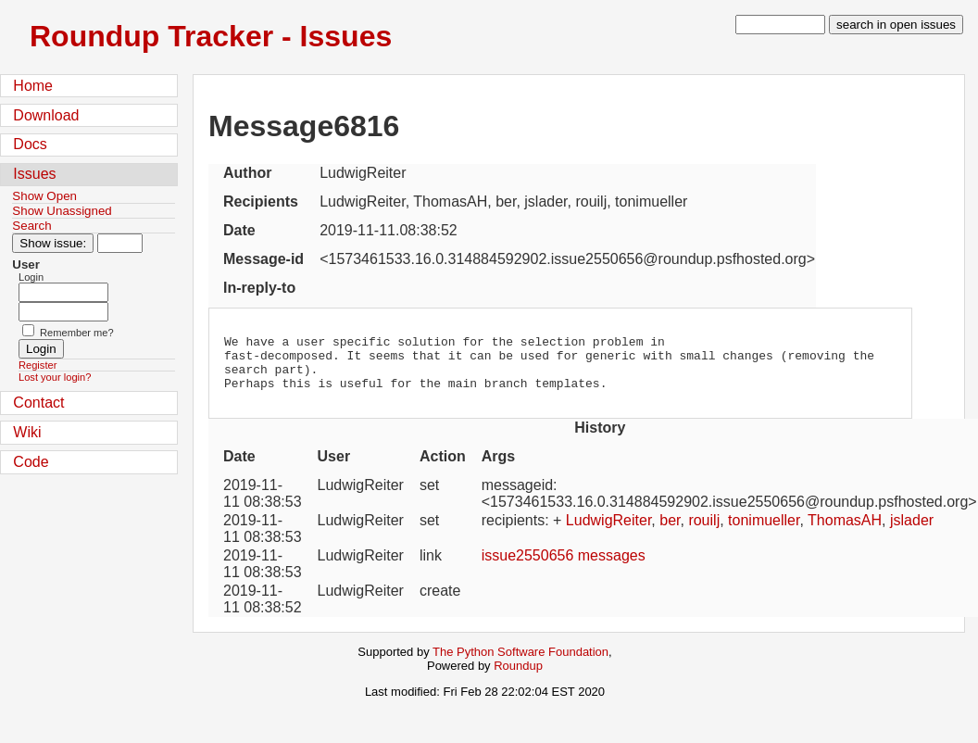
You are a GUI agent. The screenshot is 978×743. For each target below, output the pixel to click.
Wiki (27, 432)
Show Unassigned (61, 211)
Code (30, 462)
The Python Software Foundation (520, 663)
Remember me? (77, 332)
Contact (38, 402)
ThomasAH (845, 531)
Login (31, 277)
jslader (912, 531)
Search (31, 226)
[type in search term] (780, 24)
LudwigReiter (609, 531)
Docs (29, 144)
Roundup (518, 677)
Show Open (44, 196)
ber (669, 531)
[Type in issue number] (120, 243)
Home (33, 86)
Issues (34, 174)
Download (46, 115)
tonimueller (763, 531)
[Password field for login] (63, 311)
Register (37, 365)
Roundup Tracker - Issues (211, 36)
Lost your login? (55, 377)
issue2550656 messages (564, 566)
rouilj (704, 531)
